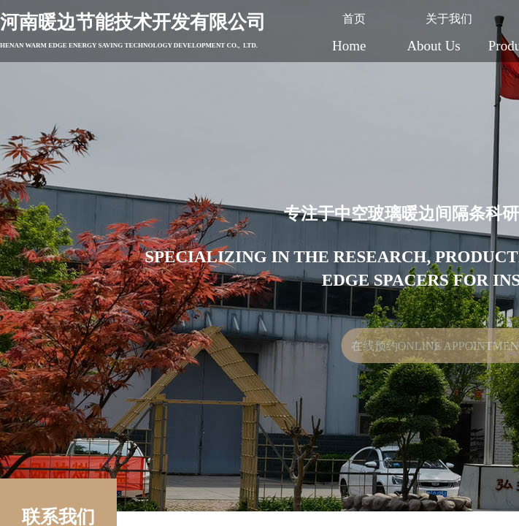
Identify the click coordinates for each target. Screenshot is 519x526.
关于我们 (449, 18)
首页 (354, 18)
